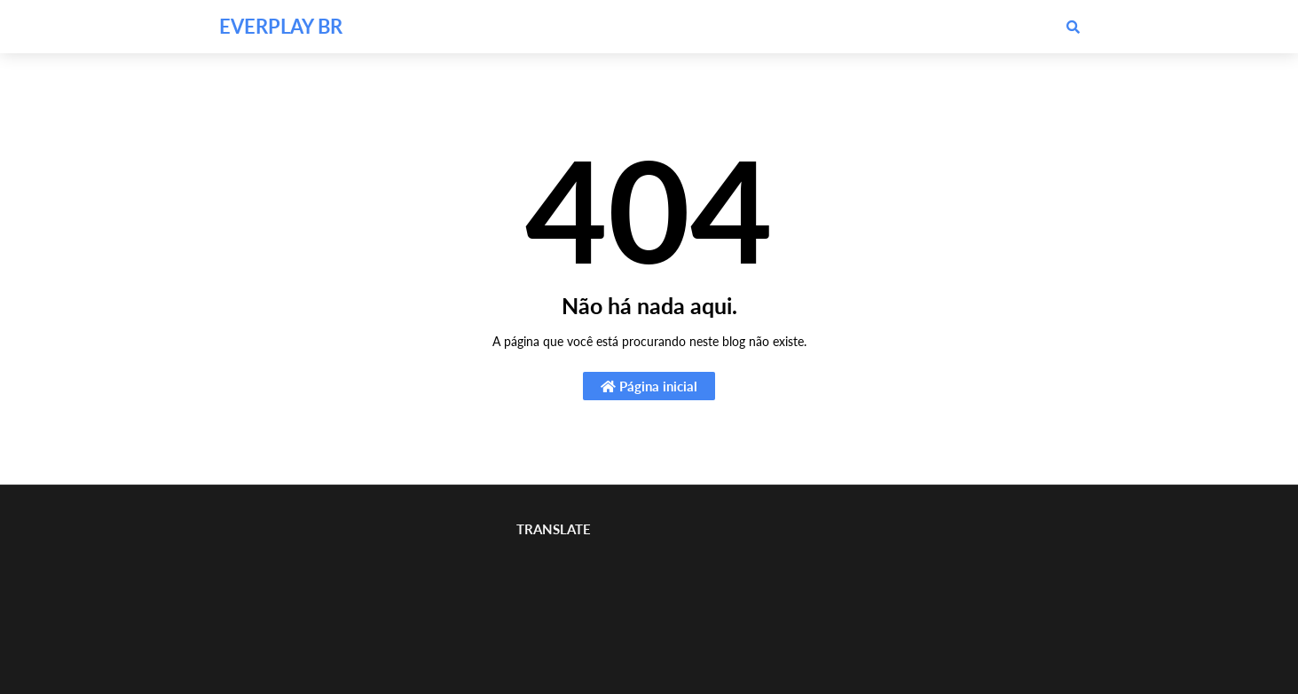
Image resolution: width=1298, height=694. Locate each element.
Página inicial (649, 386)
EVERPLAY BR (280, 26)
